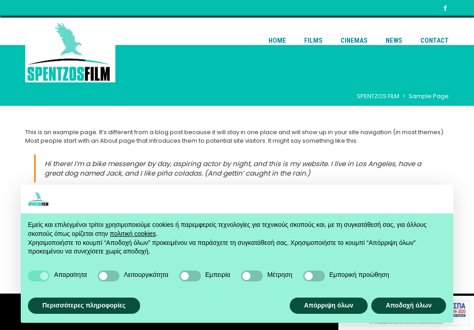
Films (313, 40)
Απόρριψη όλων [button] (328, 305)
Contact (434, 40)
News (394, 40)
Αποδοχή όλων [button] (409, 305)
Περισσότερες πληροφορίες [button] (84, 305)
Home (277, 40)
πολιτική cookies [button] (133, 233)
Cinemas (354, 40)
